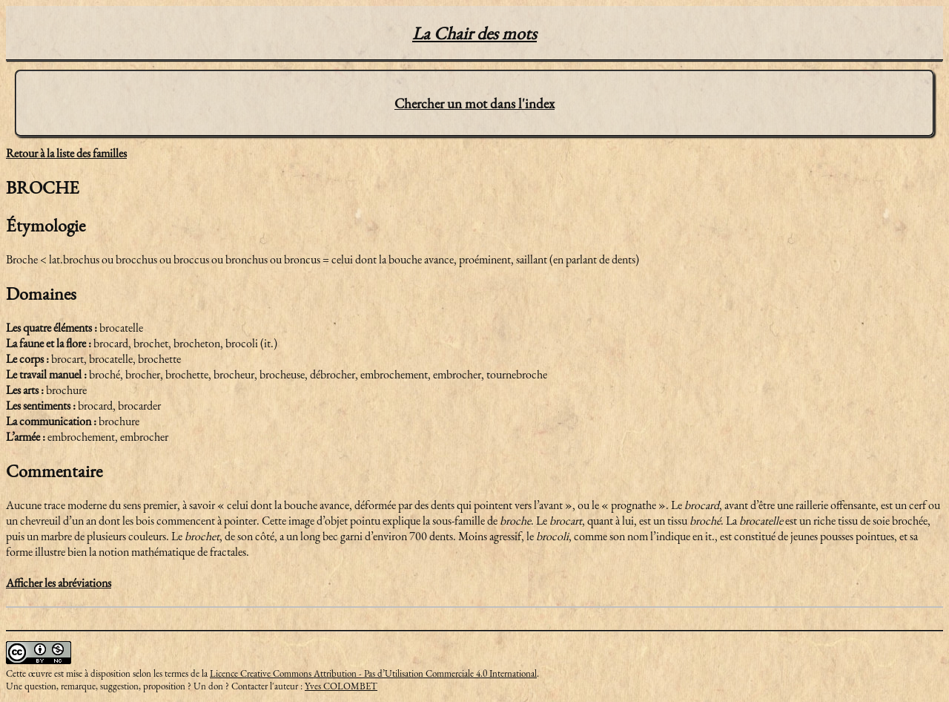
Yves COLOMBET (341, 686)
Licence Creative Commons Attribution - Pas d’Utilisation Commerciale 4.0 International (373, 673)
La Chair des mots (474, 33)
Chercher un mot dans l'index (474, 103)
